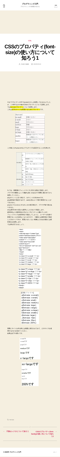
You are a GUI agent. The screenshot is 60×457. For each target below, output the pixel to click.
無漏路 (27, 64)
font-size (12, 420)
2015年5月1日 (37, 64)
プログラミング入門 (30, 4)
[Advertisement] (30, 22)
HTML (30, 40)
